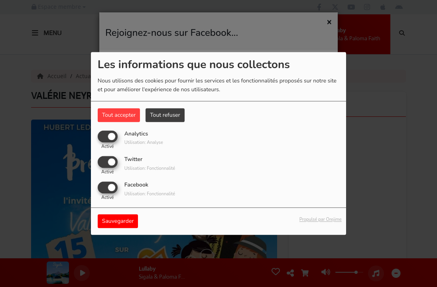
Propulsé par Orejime (320, 220)
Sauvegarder (118, 221)
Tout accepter (119, 115)
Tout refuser (165, 115)
